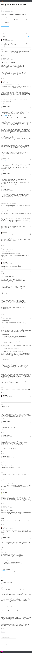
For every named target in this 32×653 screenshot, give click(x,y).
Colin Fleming (5, 492)
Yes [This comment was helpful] (1, 46)
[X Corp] (26, 33)
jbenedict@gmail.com (5, 160)
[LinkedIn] (28, 34)
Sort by (29, 36)
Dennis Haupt (5, 39)
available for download (5, 26)
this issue (5, 115)
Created (8, 40)
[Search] (8, 638)
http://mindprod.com (4, 570)
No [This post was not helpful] (4, 33)
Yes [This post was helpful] (1, 33)
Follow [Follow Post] (3, 7)
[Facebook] (25, 34)
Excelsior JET (16, 15)
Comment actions (30, 40)
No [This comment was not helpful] (4, 46)
